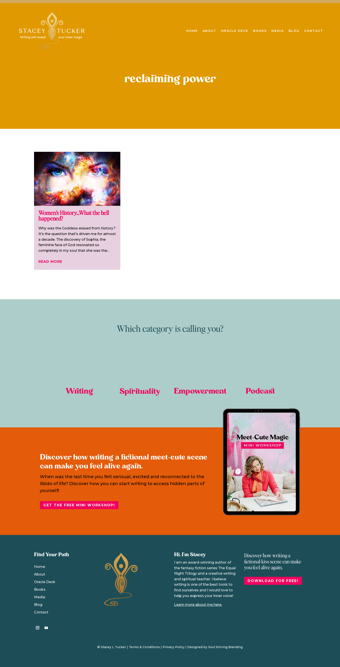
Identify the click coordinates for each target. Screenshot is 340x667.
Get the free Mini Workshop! (79, 505)
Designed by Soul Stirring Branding (215, 647)
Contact (313, 31)
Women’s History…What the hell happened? (73, 215)
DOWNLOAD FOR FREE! (273, 581)
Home (192, 31)
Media (277, 31)
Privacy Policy (174, 647)
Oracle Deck (234, 31)
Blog (294, 31)
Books (260, 31)
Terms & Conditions (144, 647)
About (209, 31)
